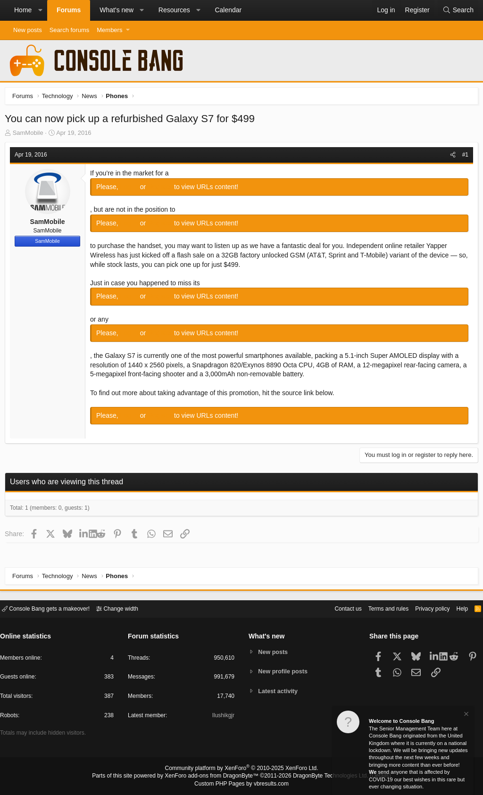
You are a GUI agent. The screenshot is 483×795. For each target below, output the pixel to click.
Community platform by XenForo (241, 769)
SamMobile (30, 135)
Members (109, 29)
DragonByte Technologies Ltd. (323, 776)
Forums (69, 10)
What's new (116, 10)
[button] (40, 10)
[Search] (458, 10)
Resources (174, 10)
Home (23, 10)
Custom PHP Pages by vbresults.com (241, 784)
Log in (132, 189)
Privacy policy (424, 608)
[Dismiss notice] (465, 715)
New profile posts (284, 671)
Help (456, 608)
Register (163, 189)
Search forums (70, 29)
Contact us (333, 608)
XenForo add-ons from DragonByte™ (214, 776)
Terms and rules (377, 608)
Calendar (228, 10)
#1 (463, 157)
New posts (27, 29)
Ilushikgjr (222, 716)
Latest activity (279, 691)
